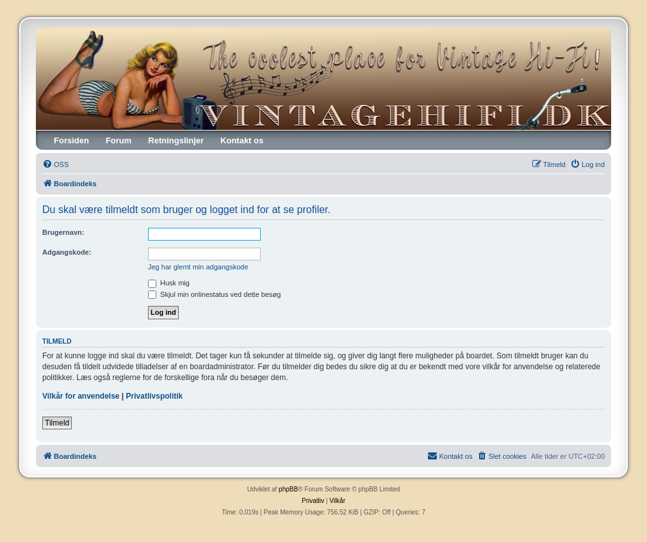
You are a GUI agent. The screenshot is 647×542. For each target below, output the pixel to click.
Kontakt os (241, 140)
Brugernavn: (63, 232)
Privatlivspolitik (154, 396)
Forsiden (71, 140)
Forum (118, 140)
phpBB (288, 489)
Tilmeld (57, 422)
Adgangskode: (66, 252)
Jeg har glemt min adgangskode (198, 267)
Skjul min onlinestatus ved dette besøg (214, 294)
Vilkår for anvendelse (81, 396)
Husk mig (169, 283)
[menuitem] (55, 164)
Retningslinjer (176, 140)
